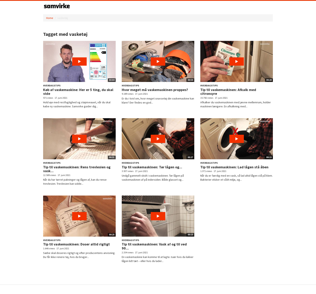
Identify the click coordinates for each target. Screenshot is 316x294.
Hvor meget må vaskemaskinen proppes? (155, 89)
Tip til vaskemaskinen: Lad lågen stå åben (234, 167)
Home (49, 18)
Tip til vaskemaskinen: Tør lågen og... (152, 167)
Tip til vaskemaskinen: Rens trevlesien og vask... (76, 169)
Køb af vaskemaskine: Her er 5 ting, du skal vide (78, 91)
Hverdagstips (51, 85)
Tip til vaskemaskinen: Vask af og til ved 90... (154, 246)
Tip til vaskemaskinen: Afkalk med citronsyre (228, 91)
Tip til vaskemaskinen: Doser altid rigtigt (76, 244)
